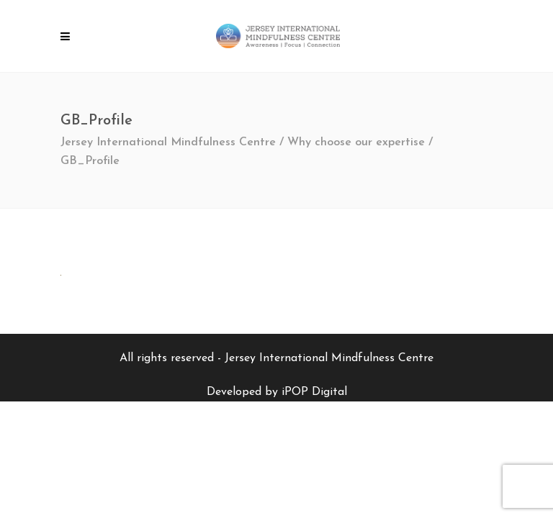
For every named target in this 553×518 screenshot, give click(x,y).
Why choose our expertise (356, 142)
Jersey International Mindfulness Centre (168, 142)
